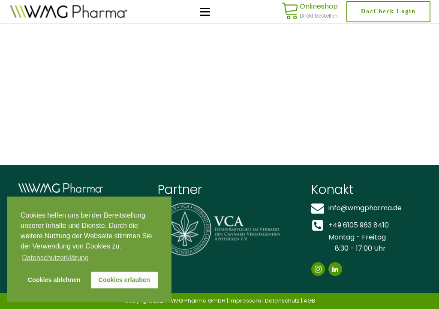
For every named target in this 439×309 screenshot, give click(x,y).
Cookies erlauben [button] (124, 279)
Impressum (245, 301)
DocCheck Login (388, 11)
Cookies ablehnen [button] (54, 279)
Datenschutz (282, 301)
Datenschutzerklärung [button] (55, 257)
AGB (309, 301)
